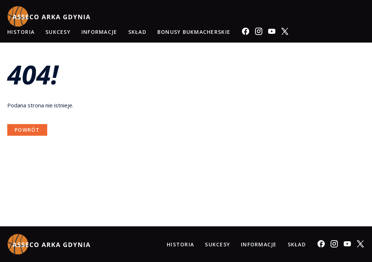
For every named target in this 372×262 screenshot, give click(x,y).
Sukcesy (57, 31)
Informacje (99, 31)
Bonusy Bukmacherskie (193, 31)
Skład (137, 31)
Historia (21, 31)
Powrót (27, 129)
